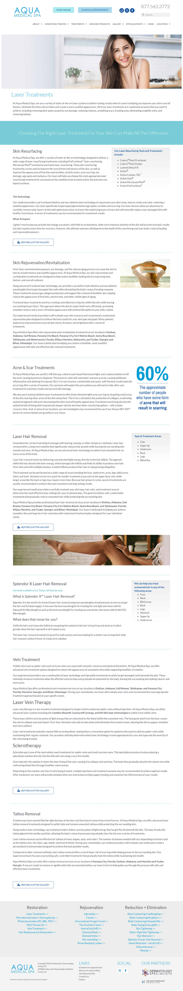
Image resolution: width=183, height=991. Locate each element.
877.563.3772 (155, 6)
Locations (163, 24)
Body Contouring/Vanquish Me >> (146, 921)
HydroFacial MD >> (91, 928)
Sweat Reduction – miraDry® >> (146, 943)
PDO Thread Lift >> (37, 924)
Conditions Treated (57, 24)
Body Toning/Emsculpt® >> (146, 924)
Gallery (118, 24)
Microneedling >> (91, 939)
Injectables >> (91, 913)
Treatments (79, 24)
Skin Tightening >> (145, 928)
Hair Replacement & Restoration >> (37, 932)
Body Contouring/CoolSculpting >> (146, 913)
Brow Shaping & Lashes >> (91, 943)
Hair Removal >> (146, 935)
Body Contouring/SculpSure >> (146, 917)
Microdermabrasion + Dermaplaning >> (37, 917)
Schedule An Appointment (90, 967)
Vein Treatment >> (37, 928)
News (151, 24)
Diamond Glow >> (91, 935)
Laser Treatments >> (37, 913)
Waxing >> (145, 950)
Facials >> (91, 917)
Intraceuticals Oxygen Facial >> (91, 921)
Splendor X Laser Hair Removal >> (146, 939)
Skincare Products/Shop (89, 970)
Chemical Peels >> (91, 932)
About (37, 24)
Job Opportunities (87, 973)
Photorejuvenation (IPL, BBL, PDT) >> (37, 921)
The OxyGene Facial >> (91, 924)
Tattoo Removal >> (146, 946)
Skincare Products (99, 24)
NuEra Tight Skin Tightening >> (146, 932)
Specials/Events (136, 24)
